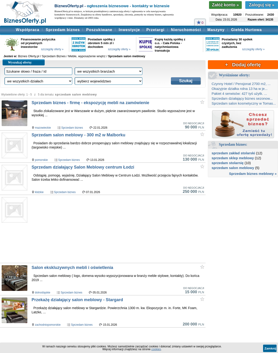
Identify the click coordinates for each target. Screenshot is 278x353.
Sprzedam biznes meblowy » (253, 174)
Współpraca (27, 30)
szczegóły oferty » (52, 49)
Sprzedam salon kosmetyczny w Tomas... (244, 103)
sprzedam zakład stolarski (233, 153)
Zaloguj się (261, 5)
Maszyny (216, 30)
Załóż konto (225, 5)
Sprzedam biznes (63, 30)
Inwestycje (129, 30)
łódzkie (39, 192)
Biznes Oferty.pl (28, 56)
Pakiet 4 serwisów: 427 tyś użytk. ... (239, 93)
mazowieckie (43, 127)
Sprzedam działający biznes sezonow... (242, 98)
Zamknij (270, 348)
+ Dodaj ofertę (243, 64)
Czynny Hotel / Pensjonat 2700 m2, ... (241, 84)
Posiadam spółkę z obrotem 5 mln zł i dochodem (101, 43)
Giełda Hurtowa (246, 30)
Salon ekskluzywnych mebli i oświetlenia (72, 267)
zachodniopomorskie (48, 324)
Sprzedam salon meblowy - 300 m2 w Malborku (78, 135)
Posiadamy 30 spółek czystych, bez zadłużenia (237, 43)
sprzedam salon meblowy (233, 168)
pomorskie (41, 160)
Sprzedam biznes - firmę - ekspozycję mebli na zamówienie (90, 102)
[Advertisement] (110, 228)
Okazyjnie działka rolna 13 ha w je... (239, 89)
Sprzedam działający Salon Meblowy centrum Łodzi (83, 167)
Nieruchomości (186, 30)
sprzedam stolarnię (228, 163)
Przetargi (155, 30)
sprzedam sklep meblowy (233, 158)
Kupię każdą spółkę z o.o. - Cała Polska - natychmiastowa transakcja (170, 45)
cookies (156, 349)
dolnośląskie (42, 292)
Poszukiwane (99, 30)
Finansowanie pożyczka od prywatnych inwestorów (38, 43)
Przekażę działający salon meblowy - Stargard (77, 299)
